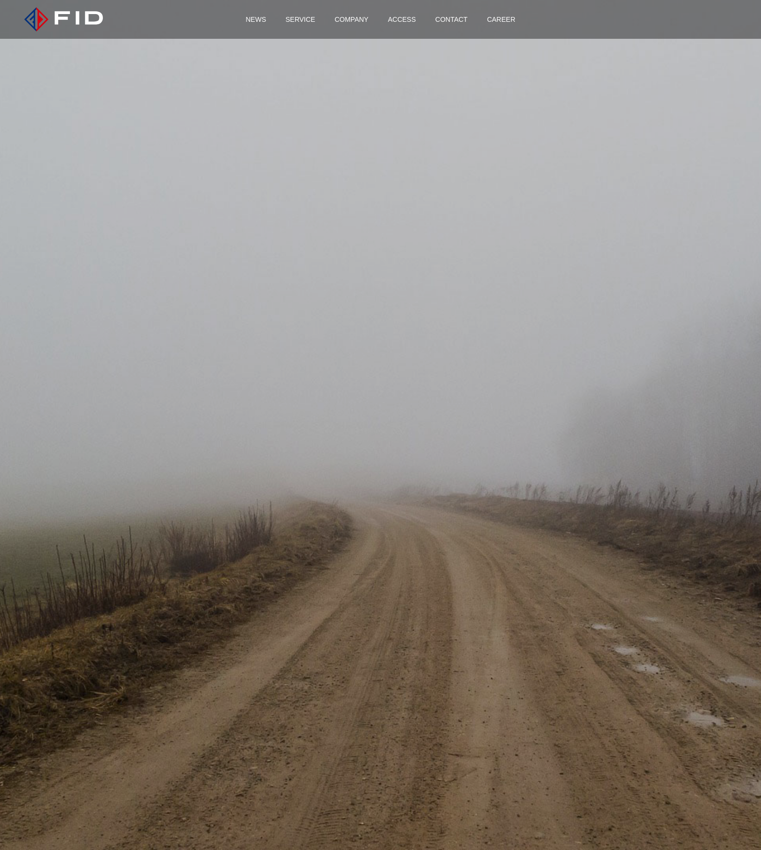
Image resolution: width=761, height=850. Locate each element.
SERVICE (300, 19)
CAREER (501, 19)
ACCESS (402, 19)
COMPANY (351, 19)
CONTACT (451, 19)
